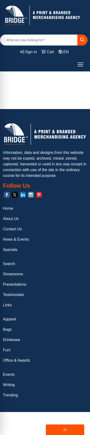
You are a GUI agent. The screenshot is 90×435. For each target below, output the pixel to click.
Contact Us (12, 229)
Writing (9, 385)
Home (8, 208)
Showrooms (13, 274)
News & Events (16, 239)
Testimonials (13, 295)
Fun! (7, 350)
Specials (10, 250)
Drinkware (11, 340)
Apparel (9, 319)
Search (9, 264)
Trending (10, 395)
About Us (11, 219)
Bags (7, 329)
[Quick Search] (39, 40)
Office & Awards (16, 360)
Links (7, 305)
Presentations (14, 284)
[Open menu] (80, 64)
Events (9, 374)
